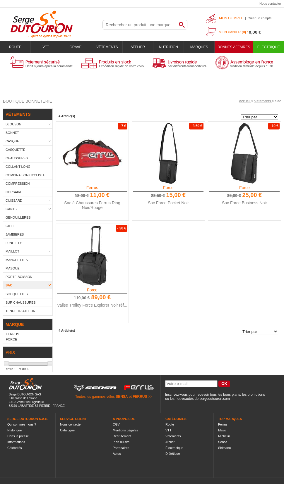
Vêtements (107, 47)
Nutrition (168, 47)
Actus (117, 453)
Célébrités (14, 448)
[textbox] (139, 25)
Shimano (224, 448)
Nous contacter (270, 3)
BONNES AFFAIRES (234, 47)
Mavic (222, 430)
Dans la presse (18, 436)
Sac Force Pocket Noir (168, 202)
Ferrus (92, 187)
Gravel (76, 47)
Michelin (224, 436)
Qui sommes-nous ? (21, 424)
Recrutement (122, 436)
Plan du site (121, 442)
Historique (14, 430)
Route (15, 47)
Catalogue (67, 430)
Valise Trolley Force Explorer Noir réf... (92, 305)
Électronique (174, 448)
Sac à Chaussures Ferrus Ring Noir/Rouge (92, 205)
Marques (199, 47)
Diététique (172, 453)
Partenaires (121, 448)
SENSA (122, 397)
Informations (16, 442)
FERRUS (140, 397)
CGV (116, 424)
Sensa (222, 442)
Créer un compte (260, 18)
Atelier (138, 47)
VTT (45, 47)
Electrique (268, 47)
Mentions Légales (125, 430)
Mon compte (231, 18)
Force (168, 187)
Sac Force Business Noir (244, 202)
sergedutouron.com (214, 399)
